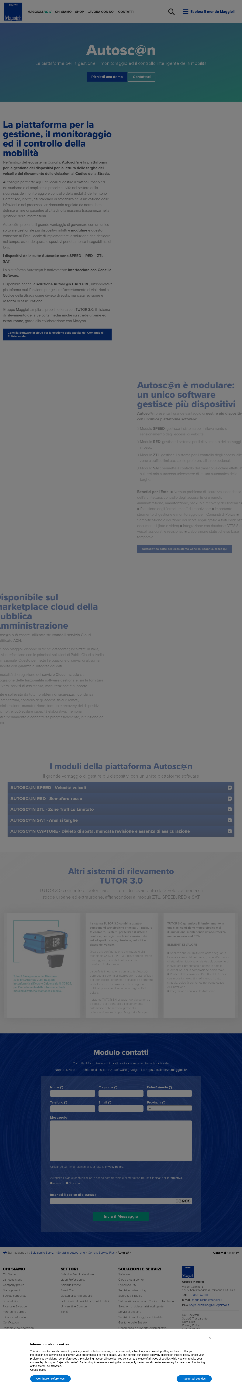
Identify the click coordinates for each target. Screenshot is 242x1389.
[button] (210, 1338)
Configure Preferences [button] (50, 1378)
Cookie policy (38, 1369)
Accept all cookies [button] (194, 1378)
